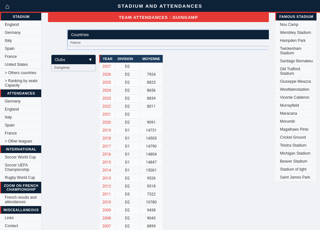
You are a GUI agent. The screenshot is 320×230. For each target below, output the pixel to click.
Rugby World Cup (20, 177)
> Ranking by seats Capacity (21, 83)
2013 (106, 178)
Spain (10, 48)
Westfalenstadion (294, 89)
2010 (106, 202)
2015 (106, 162)
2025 (106, 82)
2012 (106, 186)
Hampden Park (293, 40)
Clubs (73, 59)
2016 (106, 154)
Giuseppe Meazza (295, 81)
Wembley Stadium (295, 32)
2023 (106, 98)
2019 (106, 130)
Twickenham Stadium (290, 50)
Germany (12, 32)
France (11, 56)
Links (9, 218)
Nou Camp (289, 24)
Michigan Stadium (295, 153)
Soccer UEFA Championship (17, 167)
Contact (11, 226)
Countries (179, 34)
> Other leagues (18, 141)
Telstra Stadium (293, 145)
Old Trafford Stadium (290, 71)
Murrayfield (289, 105)
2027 (106, 66)
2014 (106, 170)
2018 (106, 138)
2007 (106, 226)
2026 (106, 74)
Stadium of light (293, 169)
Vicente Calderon (294, 97)
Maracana (288, 113)
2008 (106, 218)
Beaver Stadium (293, 161)
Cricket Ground (293, 137)
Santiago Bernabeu (296, 61)
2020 (106, 122)
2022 (106, 106)
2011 (106, 194)
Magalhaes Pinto (294, 129)
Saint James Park (295, 177)
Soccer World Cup (20, 157)
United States (16, 64)
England (12, 24)
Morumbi (287, 121)
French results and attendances (20, 199)
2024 (106, 90)
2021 (106, 114)
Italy (8, 40)
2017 (106, 146)
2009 (106, 210)
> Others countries (20, 73)
